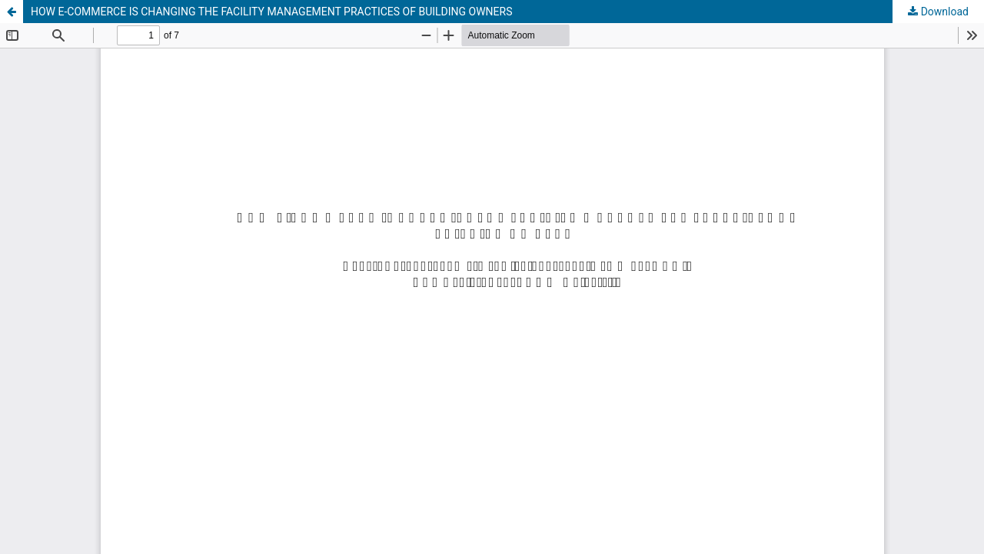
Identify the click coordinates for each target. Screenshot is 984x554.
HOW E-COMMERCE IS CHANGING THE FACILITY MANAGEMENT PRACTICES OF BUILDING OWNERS (272, 11)
